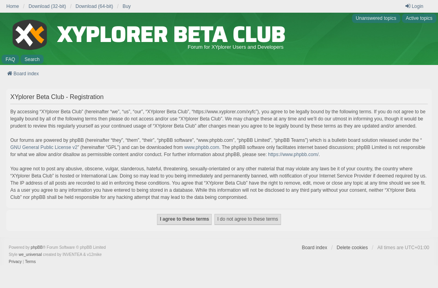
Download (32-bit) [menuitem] (47, 6)
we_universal (30, 254)
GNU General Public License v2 (43, 147)
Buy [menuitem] (126, 6)
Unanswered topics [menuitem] (376, 18)
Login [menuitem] (414, 6)
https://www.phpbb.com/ (293, 154)
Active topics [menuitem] (419, 18)
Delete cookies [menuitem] (352, 247)
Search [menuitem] (32, 59)
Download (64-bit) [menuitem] (94, 6)
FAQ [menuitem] (10, 59)
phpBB (37, 247)
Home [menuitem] (12, 6)
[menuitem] (15, 261)
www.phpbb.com (201, 147)
